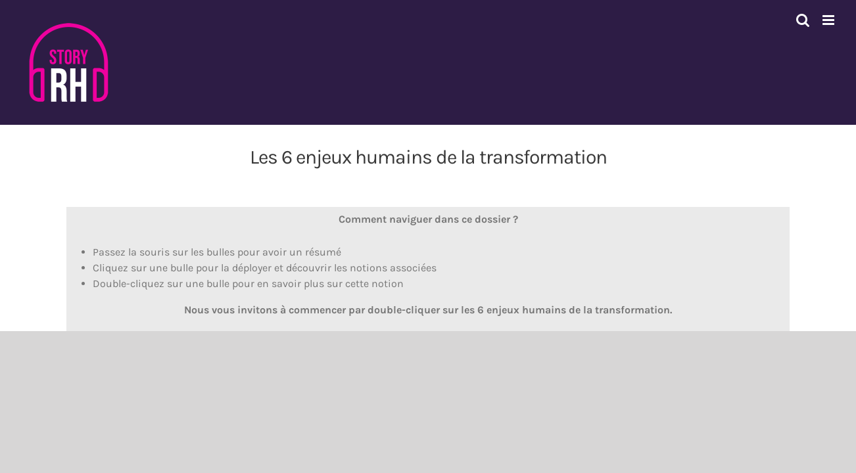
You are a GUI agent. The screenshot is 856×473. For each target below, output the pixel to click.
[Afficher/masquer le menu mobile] (829, 20)
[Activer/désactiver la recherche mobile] (802, 20)
